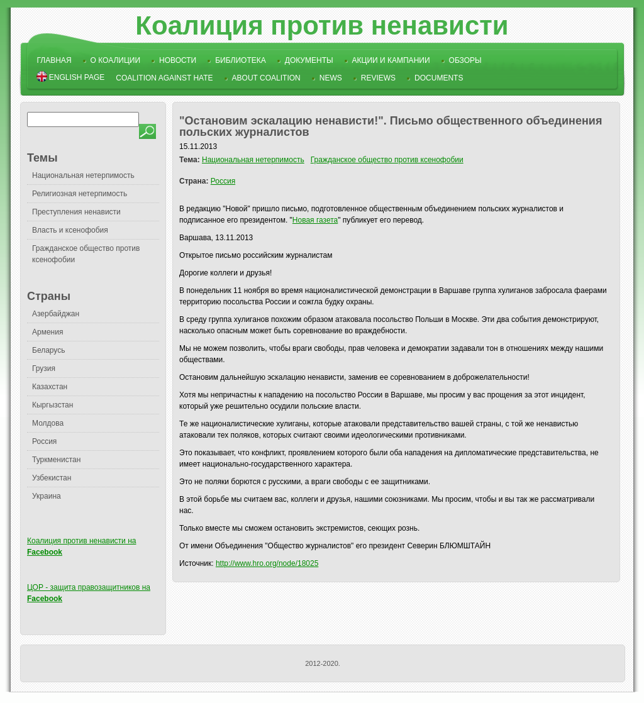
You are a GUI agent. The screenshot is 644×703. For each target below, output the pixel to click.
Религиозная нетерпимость (79, 193)
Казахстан (49, 386)
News (330, 78)
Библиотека (240, 60)
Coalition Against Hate (164, 78)
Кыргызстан (52, 405)
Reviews (378, 78)
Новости (177, 60)
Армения (47, 332)
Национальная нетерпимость (83, 175)
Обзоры (465, 60)
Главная (54, 60)
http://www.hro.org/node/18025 (267, 563)
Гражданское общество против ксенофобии (387, 159)
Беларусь (48, 350)
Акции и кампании (391, 60)
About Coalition (266, 78)
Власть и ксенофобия (70, 230)
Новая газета (315, 220)
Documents (438, 78)
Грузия (43, 368)
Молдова (48, 423)
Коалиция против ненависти (321, 25)
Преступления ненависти (76, 212)
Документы (309, 60)
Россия (44, 441)
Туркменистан (56, 459)
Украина (46, 496)
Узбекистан (51, 477)
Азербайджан (55, 313)
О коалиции (116, 60)
